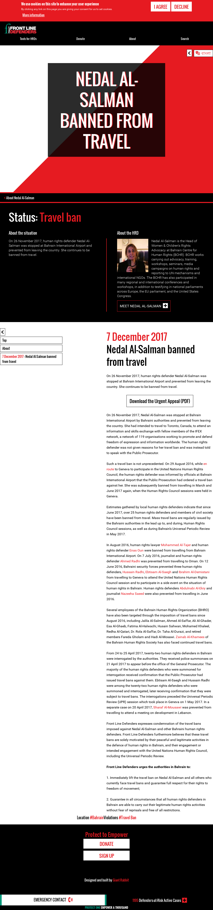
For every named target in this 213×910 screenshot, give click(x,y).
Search (185, 38)
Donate (80, 38)
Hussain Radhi (133, 572)
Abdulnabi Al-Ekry (193, 588)
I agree (160, 6)
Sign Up (106, 856)
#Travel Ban (127, 817)
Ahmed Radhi (129, 561)
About (6, 348)
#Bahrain (97, 817)
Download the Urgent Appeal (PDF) (160, 401)
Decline (181, 6)
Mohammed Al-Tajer (176, 545)
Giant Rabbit (121, 880)
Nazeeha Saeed (132, 594)
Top (4, 340)
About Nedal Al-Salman (21, 198)
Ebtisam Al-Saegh (158, 572)
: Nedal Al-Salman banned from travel (29, 359)
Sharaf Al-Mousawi (167, 708)
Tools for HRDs (28, 38)
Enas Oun (136, 551)
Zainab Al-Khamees (190, 637)
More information (33, 14)
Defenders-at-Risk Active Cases (157, 900)
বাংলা (206, 53)
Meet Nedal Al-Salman (140, 306)
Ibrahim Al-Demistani (194, 572)
